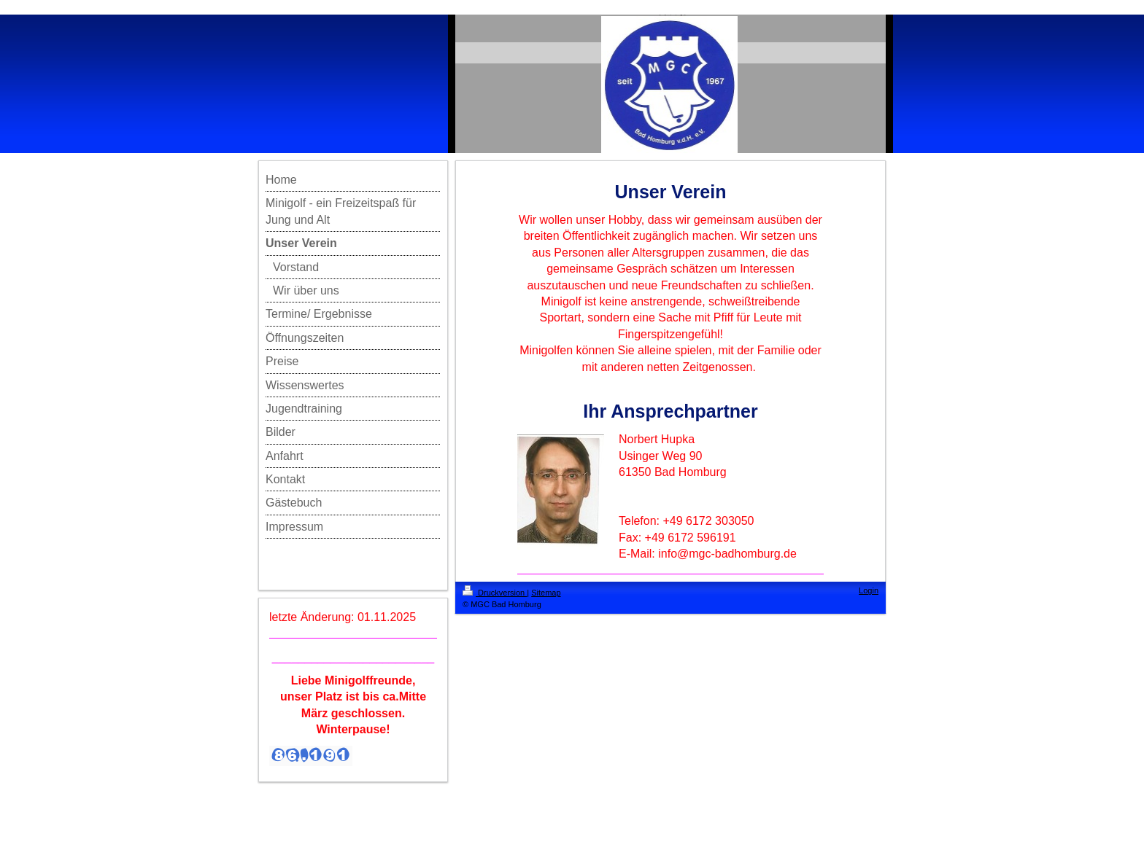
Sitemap (545, 592)
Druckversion (495, 592)
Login (868, 590)
